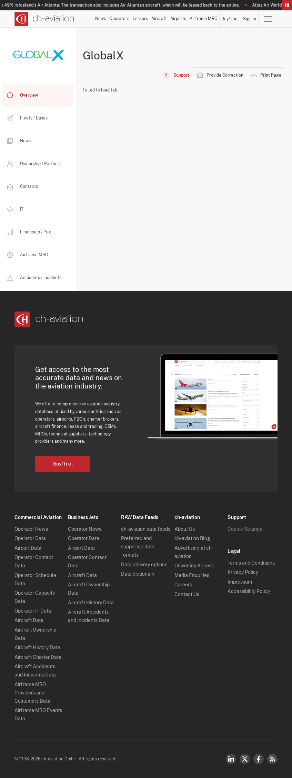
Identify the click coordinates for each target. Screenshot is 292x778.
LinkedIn (231, 759)
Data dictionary (137, 574)
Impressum (240, 582)
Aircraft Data (28, 620)
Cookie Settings (245, 529)
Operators (119, 18)
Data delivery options (144, 564)
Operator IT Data (32, 611)
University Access (194, 565)
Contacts (22, 186)
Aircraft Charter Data (37, 657)
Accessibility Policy (249, 591)
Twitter (245, 759)
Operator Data (30, 538)
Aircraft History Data (37, 647)
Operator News (31, 529)
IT (15, 209)
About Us (184, 529)
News (100, 18)
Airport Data (27, 548)
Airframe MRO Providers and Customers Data (32, 693)
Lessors (140, 18)
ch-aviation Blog (192, 538)
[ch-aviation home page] (44, 19)
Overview (22, 95)
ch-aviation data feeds (145, 529)
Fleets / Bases (27, 118)
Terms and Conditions (251, 563)
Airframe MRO (204, 18)
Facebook (258, 759)
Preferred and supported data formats (137, 547)
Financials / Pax (29, 232)
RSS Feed (272, 759)
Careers (183, 584)
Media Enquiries (191, 575)
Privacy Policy (243, 572)
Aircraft (159, 18)
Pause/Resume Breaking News (287, 5)
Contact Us (186, 594)
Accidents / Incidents (34, 277)
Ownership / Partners (34, 163)
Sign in (249, 19)
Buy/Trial (230, 19)
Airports (178, 18)
